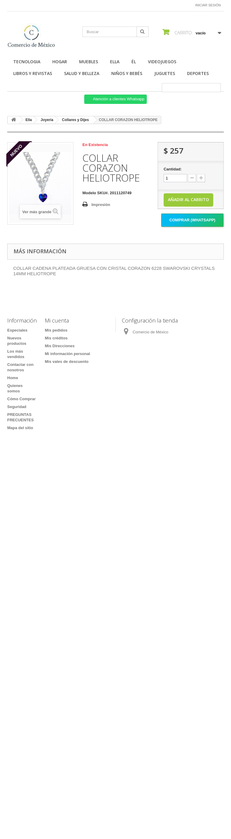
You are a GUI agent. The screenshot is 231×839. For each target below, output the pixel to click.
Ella (114, 61)
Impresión (100, 204)
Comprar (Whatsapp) (192, 220)
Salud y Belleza (81, 73)
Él (133, 61)
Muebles (88, 61)
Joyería (47, 120)
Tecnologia (26, 61)
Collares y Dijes (75, 120)
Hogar (59, 61)
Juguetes (164, 73)
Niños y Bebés (126, 73)
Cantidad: (173, 169)
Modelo (89, 193)
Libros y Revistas (32, 73)
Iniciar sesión (208, 5)
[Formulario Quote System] (115, 621)
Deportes (198, 73)
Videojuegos (162, 61)
